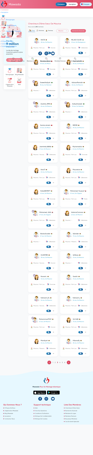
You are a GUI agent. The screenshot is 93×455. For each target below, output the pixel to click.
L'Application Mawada (11, 31)
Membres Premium (60, 59)
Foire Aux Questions (41, 410)
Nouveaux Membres (46, 59)
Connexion (61, 4)
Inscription (72, 4)
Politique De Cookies (41, 419)
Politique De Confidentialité (43, 416)
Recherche (21, 59)
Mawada (11, 4)
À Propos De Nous (7, 41)
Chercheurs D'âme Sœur (72, 408)
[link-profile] (43, 84)
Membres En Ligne (32, 59)
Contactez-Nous (6, 44)
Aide (5, 37)
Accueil (13, 59)
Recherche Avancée (71, 410)
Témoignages (8, 20)
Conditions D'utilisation (9, 46)
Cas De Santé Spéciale (75, 59)
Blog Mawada (8, 25)
